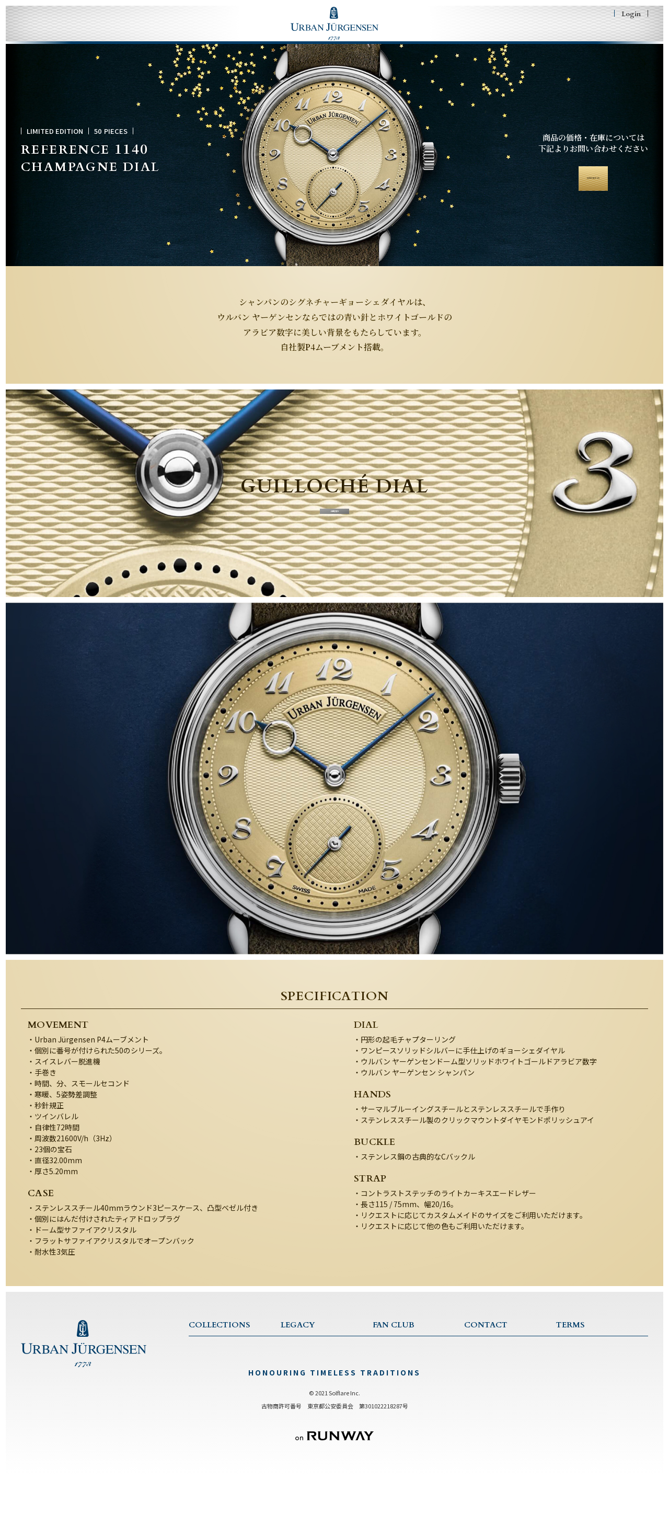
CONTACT (508, 38)
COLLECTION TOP (218, 1356)
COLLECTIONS (144, 38)
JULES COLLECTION (220, 1398)
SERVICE (477, 1370)
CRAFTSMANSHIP (308, 1398)
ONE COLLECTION (219, 1370)
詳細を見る (334, 521)
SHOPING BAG (596, 37)
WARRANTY (483, 1384)
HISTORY (295, 1370)
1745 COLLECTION (219, 1384)
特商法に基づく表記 (584, 1384)
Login (631, 13)
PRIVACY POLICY (583, 1370)
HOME (57, 38)
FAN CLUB (434, 38)
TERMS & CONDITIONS (593, 1356)
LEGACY (232, 38)
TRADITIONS (301, 1384)
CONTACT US (486, 1356)
